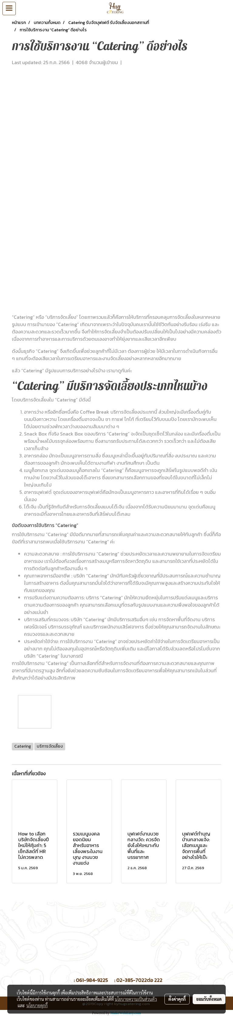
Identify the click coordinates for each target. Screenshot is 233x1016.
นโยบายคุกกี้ (37, 1005)
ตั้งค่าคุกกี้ (177, 999)
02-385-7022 (131, 980)
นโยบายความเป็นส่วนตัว (136, 999)
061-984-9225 (92, 980)
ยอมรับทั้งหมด (209, 999)
